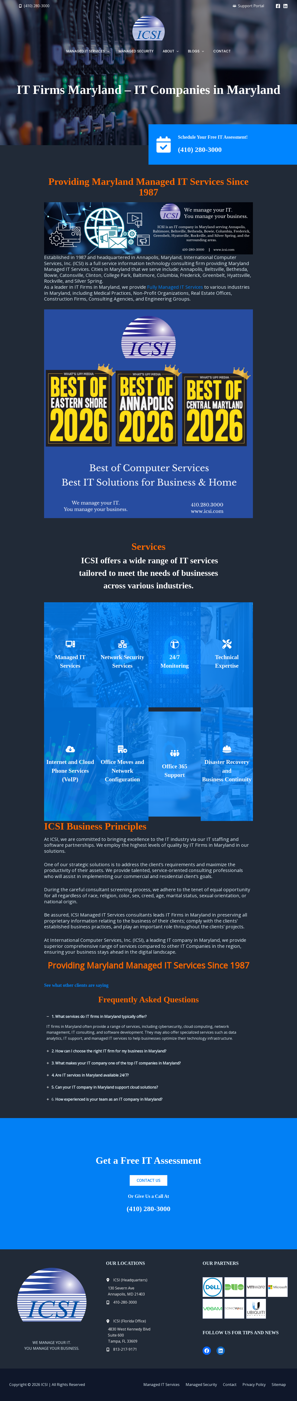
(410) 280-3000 (204, 149)
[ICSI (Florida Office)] (126, 1321)
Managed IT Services (173, 1384)
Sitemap (281, 1384)
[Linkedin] (285, 6)
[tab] (148, 1028)
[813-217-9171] (121, 1349)
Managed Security (210, 1384)
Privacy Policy (258, 1384)
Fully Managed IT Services (175, 287)
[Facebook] (278, 6)
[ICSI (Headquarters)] (126, 1280)
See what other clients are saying (76, 985)
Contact (236, 1384)
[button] (34, 5)
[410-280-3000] (121, 1302)
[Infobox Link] (70, 654)
